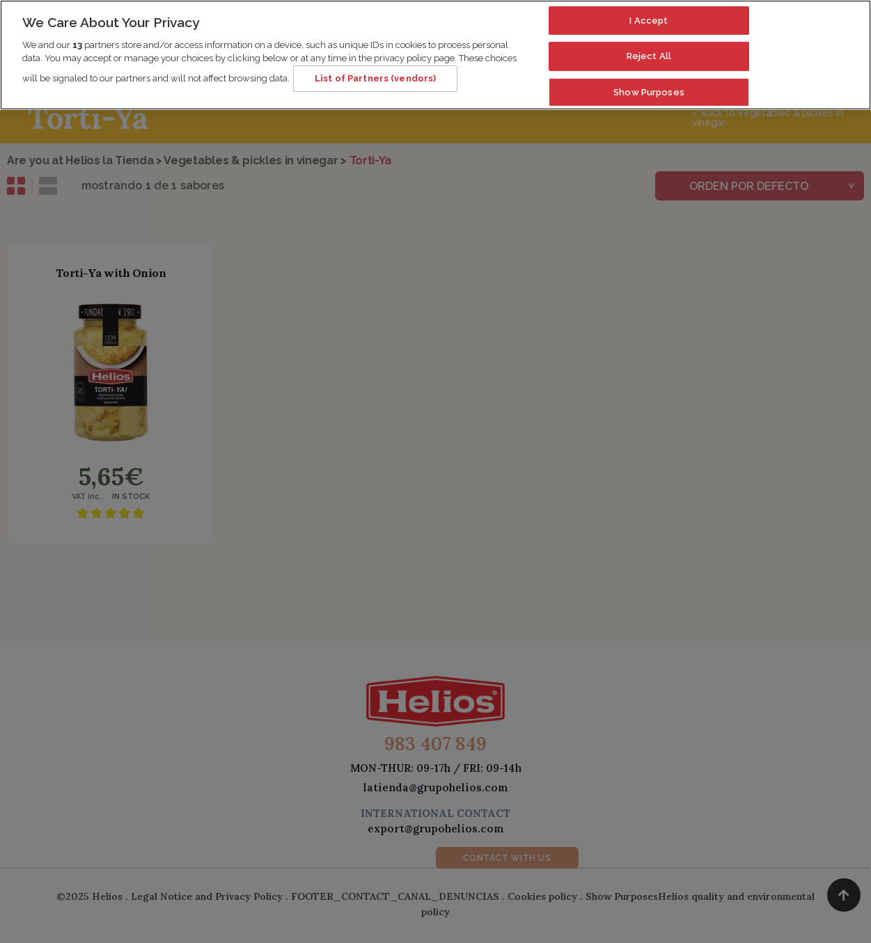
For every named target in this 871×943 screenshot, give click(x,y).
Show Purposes (648, 85)
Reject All (649, 49)
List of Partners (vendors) (375, 71)
